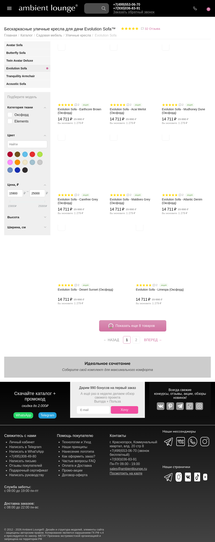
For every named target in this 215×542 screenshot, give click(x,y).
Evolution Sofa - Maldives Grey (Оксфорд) (130, 201)
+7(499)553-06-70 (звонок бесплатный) (129, 452)
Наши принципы (74, 447)
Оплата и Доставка (77, 465)
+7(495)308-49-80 (22, 456)
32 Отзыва (150, 28)
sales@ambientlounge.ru (128, 469)
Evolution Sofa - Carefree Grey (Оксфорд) (78, 201)
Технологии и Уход (76, 442)
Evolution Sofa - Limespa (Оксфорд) (160, 289)
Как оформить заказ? (78, 456)
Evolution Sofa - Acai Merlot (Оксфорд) (128, 111)
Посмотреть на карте (126, 473)
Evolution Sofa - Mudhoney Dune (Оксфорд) (183, 111)
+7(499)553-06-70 (126, 4)
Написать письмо (22, 461)
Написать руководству (26, 475)
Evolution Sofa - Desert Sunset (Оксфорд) (85, 289)
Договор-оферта (74, 475)
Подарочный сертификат (28, 470)
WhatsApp (23, 415)
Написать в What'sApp (26, 451)
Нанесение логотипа (78, 451)
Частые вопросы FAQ (79, 461)
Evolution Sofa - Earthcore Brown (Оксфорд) (79, 111)
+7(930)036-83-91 (126, 8)
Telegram (47, 415)
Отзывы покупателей (25, 465)
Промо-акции (72, 470)
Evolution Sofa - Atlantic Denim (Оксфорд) (182, 201)
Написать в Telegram (25, 447)
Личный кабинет (21, 442)
